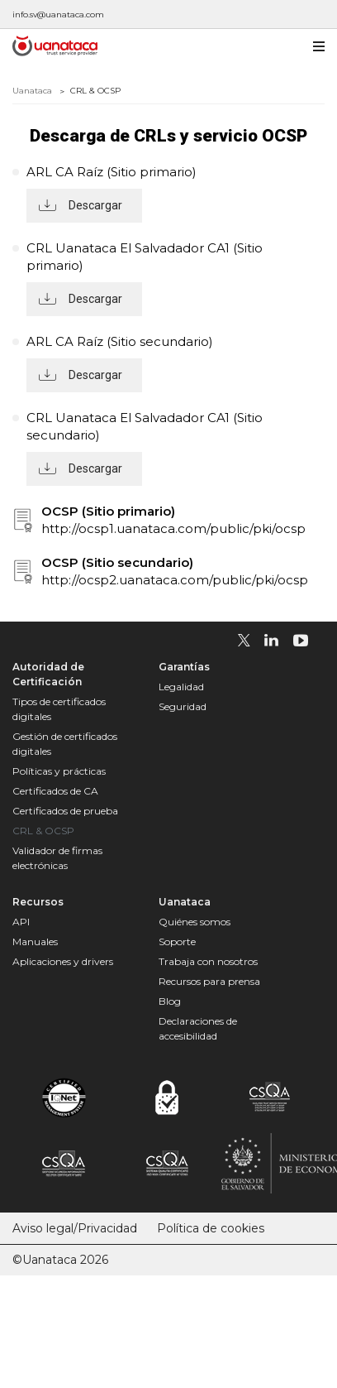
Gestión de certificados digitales (64, 743)
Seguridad (182, 706)
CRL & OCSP (43, 830)
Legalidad (181, 686)
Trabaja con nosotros (208, 961)
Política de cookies (210, 1228)
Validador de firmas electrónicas (57, 858)
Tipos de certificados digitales (59, 709)
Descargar (95, 205)
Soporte (177, 941)
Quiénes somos (194, 921)
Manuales (35, 941)
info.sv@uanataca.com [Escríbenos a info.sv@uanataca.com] (58, 14)
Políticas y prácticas (59, 771)
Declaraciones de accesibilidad (198, 1028)
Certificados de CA (55, 791)
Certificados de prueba (65, 810)
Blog (170, 1001)
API (21, 921)
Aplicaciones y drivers (62, 961)
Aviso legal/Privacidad (74, 1228)
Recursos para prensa (209, 981)
